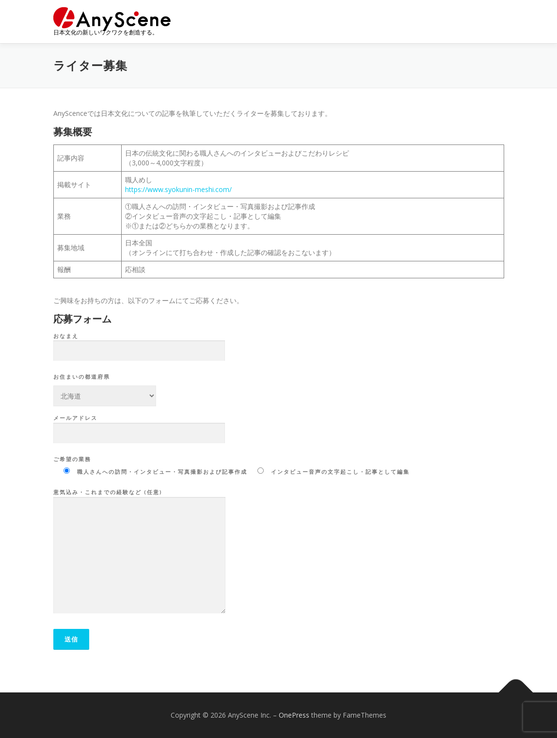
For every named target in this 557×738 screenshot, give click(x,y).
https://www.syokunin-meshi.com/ (178, 189)
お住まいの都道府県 (81, 376)
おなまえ (139, 343)
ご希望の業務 (72, 459)
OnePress (294, 715)
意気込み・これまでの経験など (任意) (139, 551)
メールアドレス (139, 425)
